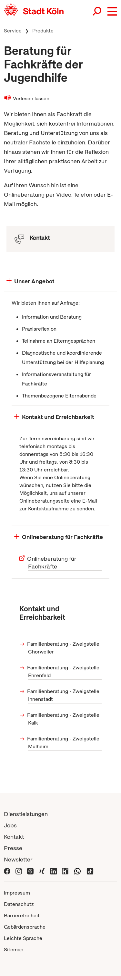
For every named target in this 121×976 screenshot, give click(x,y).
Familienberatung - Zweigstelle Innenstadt (63, 695)
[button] (112, 11)
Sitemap (13, 949)
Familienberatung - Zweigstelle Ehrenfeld (63, 671)
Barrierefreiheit (22, 915)
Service (13, 30)
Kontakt (14, 836)
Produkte (43, 30)
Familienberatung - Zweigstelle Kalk (63, 719)
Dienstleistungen (26, 814)
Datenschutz (19, 904)
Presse (13, 848)
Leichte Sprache (23, 938)
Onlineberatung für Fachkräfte (52, 562)
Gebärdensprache (24, 926)
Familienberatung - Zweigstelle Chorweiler (63, 647)
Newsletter (18, 859)
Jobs (10, 825)
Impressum (17, 892)
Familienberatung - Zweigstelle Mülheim (63, 742)
